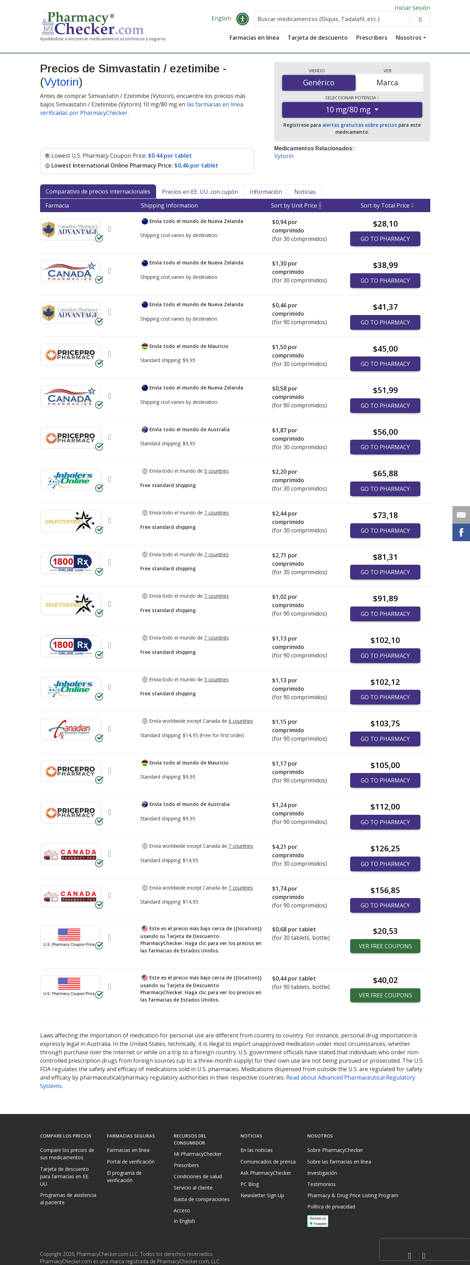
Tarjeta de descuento (318, 40)
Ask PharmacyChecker (265, 1172)
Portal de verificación (131, 1161)
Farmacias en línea (254, 40)
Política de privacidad (331, 1206)
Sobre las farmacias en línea (339, 1161)
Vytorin (61, 84)
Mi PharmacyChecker (198, 1154)
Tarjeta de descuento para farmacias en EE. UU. (64, 1176)
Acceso (182, 1210)
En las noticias (256, 1150)
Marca (387, 85)
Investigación (322, 1172)
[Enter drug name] (332, 22)
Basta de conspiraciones (202, 1199)
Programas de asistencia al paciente (68, 1199)
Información (266, 194)
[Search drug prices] (419, 22)
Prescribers (371, 40)
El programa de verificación (124, 1176)
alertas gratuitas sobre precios (359, 127)
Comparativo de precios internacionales (98, 194)
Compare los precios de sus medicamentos (67, 1154)
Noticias (305, 194)
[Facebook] (409, 1256)
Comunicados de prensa (268, 1161)
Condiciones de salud (198, 1176)
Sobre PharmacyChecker (335, 1150)
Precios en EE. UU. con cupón (200, 194)
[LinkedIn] (424, 1256)
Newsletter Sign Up (262, 1195)
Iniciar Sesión (412, 8)
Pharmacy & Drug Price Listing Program (352, 1195)
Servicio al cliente (193, 1187)
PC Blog (249, 1184)
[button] (242, 21)
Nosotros (408, 40)
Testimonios (321, 1184)
